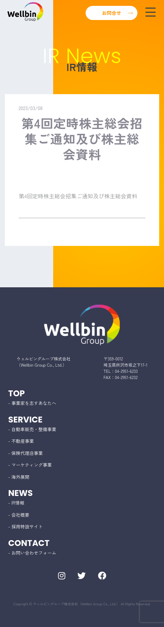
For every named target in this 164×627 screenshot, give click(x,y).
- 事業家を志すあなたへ (32, 403)
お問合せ (111, 12)
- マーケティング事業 (30, 464)
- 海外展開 (18, 477)
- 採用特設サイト (25, 526)
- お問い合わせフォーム (32, 552)
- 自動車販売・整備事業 (32, 429)
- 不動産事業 (21, 441)
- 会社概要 (18, 514)
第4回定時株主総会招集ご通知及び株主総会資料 (78, 196)
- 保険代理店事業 (25, 453)
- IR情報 (16, 502)
